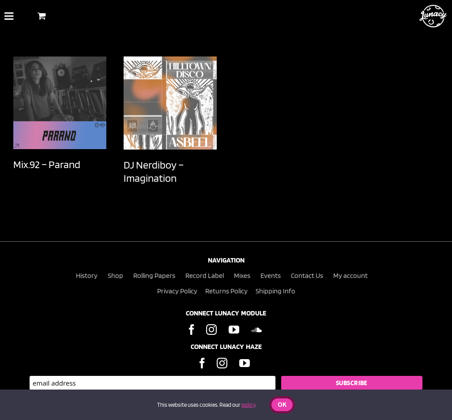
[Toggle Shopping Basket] (42, 15)
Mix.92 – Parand (46, 164)
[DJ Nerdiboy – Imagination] (170, 103)
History (87, 275)
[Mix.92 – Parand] (59, 102)
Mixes (242, 275)
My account (350, 275)
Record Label (204, 275)
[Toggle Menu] (9, 16)
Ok (282, 405)
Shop (115, 275)
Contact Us (307, 275)
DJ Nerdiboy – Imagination (154, 171)
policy (248, 404)
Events (270, 275)
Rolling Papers (154, 275)
